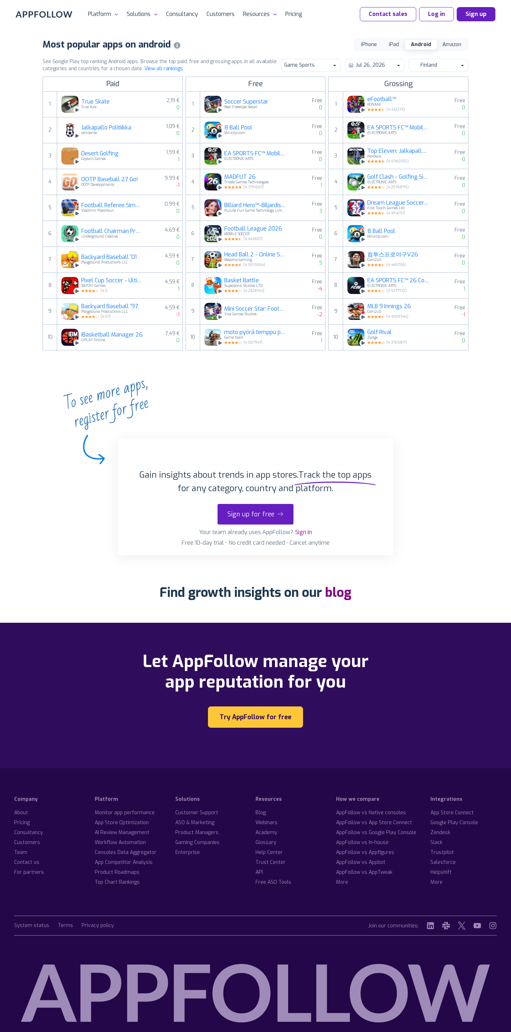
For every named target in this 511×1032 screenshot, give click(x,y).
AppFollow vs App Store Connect (374, 822)
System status (31, 926)
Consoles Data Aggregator (125, 852)
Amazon (452, 44)
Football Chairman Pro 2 (112, 231)
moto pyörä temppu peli (255, 332)
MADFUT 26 (240, 177)
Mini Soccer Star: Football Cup (255, 309)
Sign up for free (255, 514)
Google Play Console (454, 822)
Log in (436, 14)
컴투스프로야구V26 (392, 254)
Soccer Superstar (246, 102)
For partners (29, 872)
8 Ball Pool (238, 127)
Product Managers (197, 832)
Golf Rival (379, 332)
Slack (436, 842)
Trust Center (271, 862)
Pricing (293, 14)
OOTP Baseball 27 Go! (109, 179)
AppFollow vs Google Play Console (376, 832)
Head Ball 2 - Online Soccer (255, 254)
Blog (261, 812)
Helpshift (441, 872)
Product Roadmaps (117, 872)
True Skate (95, 102)
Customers (221, 14)
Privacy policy (98, 926)
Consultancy (182, 14)
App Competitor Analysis (124, 862)
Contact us (26, 862)
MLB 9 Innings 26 (389, 306)
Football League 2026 (253, 229)
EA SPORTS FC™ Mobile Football (255, 153)
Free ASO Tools (273, 882)
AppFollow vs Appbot (360, 862)
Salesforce (443, 862)
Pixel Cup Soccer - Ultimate (112, 280)
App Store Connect (452, 812)
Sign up (476, 14)
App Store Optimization (122, 822)
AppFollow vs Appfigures (365, 852)
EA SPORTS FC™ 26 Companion (398, 280)
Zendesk (440, 832)
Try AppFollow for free (255, 717)
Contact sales (388, 14)
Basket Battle (241, 280)
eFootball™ (381, 99)
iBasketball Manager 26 (112, 335)
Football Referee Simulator (112, 205)
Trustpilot (442, 852)
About (21, 812)
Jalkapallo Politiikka (106, 127)
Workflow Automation (120, 842)
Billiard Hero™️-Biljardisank (255, 205)
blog (338, 592)
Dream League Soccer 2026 (398, 203)
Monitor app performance (125, 812)
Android (421, 44)
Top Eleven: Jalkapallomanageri (398, 151)
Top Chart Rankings (117, 882)
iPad (394, 44)
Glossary (266, 842)
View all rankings (163, 68)
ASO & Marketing (194, 822)
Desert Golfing (100, 153)
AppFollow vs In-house (362, 842)
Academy (266, 832)
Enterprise (187, 852)
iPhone (369, 44)
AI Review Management (122, 832)
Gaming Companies (197, 842)
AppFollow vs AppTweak (364, 872)
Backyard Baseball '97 (109, 306)
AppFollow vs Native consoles (371, 812)
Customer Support (196, 812)
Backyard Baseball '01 (109, 257)
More (342, 882)
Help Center (269, 852)
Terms (65, 926)
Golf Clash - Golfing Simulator (398, 177)
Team (20, 852)
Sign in (303, 532)
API (259, 872)
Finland (438, 65)
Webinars (267, 822)
